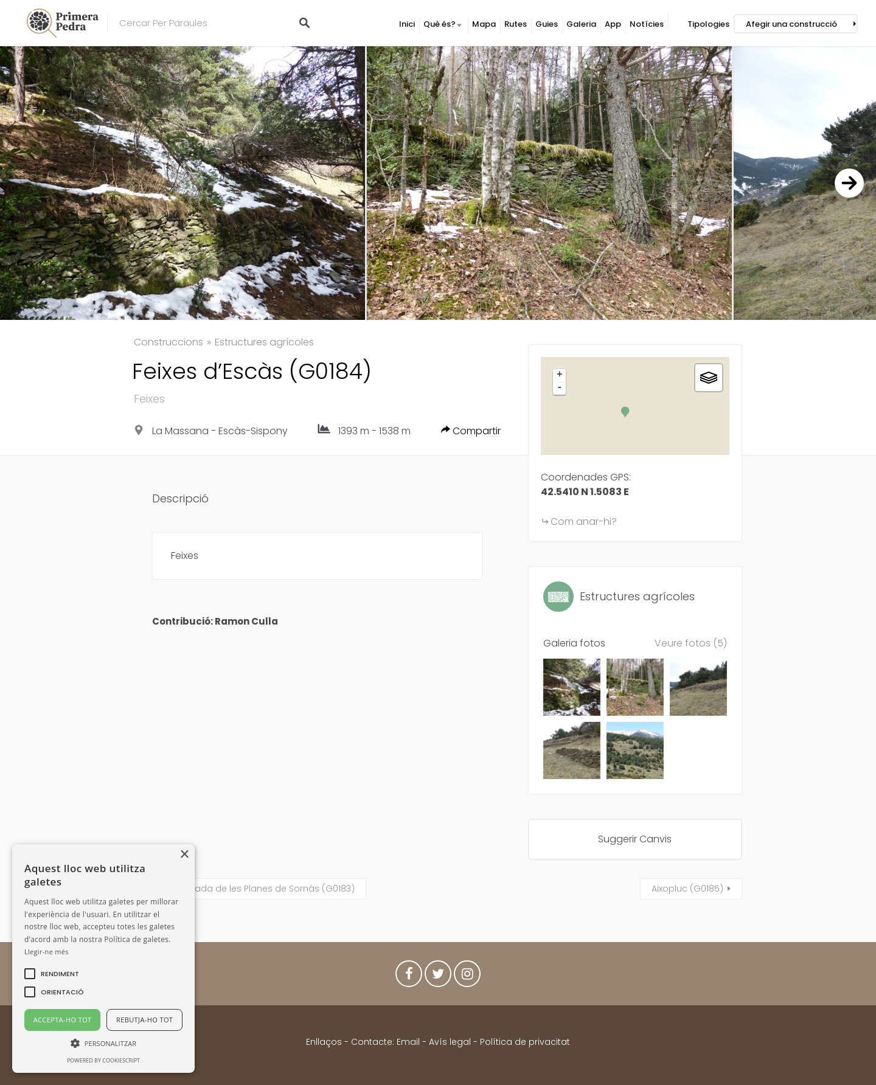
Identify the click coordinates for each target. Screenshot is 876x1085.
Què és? (439, 24)
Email (408, 1042)
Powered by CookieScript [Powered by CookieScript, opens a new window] (103, 1060)
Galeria (581, 24)
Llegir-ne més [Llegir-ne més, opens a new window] (46, 951)
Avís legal (450, 1042)
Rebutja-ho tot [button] (144, 1019)
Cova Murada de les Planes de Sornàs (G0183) (254, 888)
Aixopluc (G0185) (687, 888)
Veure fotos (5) (691, 643)
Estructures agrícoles (264, 342)
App (613, 24)
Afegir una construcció (791, 24)
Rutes (515, 24)
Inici (407, 24)
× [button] (184, 854)
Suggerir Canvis (635, 839)
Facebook (409, 977)
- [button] (560, 388)
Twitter (438, 977)
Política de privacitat (525, 1042)
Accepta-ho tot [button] (62, 1019)
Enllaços (325, 1042)
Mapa (484, 24)
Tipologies (708, 24)
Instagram (467, 977)
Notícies (647, 24)
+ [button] (560, 375)
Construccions (168, 342)
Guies (546, 24)
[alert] (103, 958)
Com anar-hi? (584, 522)
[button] (60, 974)
